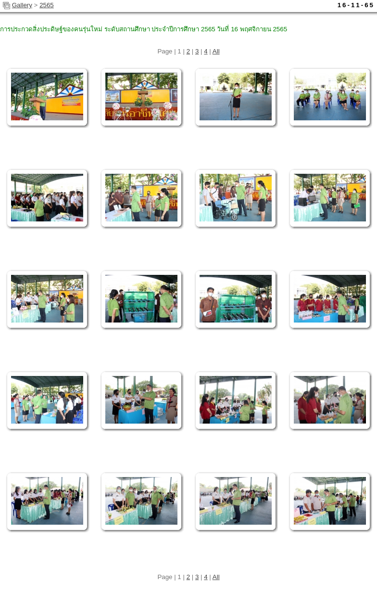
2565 (46, 5)
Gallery (22, 5)
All (216, 51)
